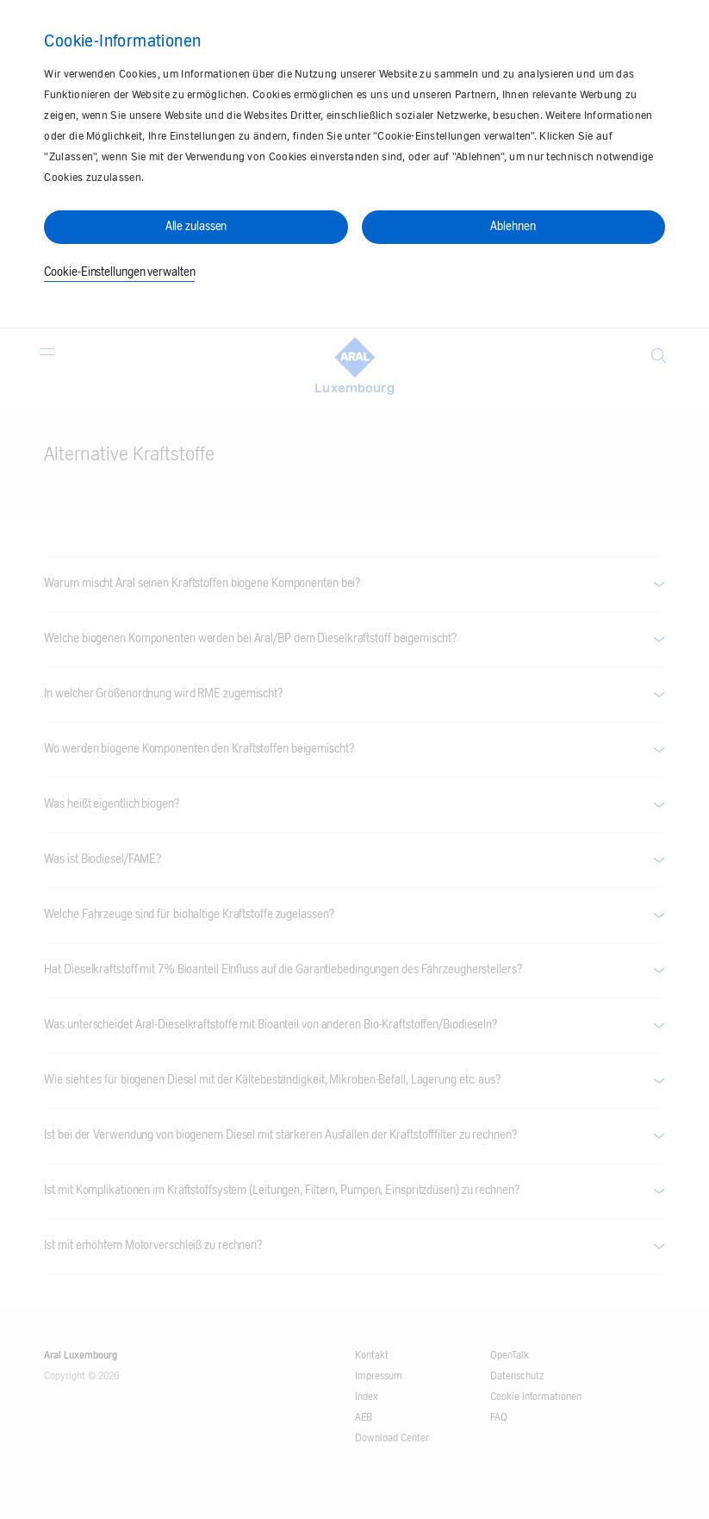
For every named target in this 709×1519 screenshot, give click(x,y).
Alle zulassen (196, 227)
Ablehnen (512, 227)
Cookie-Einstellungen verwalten (119, 272)
